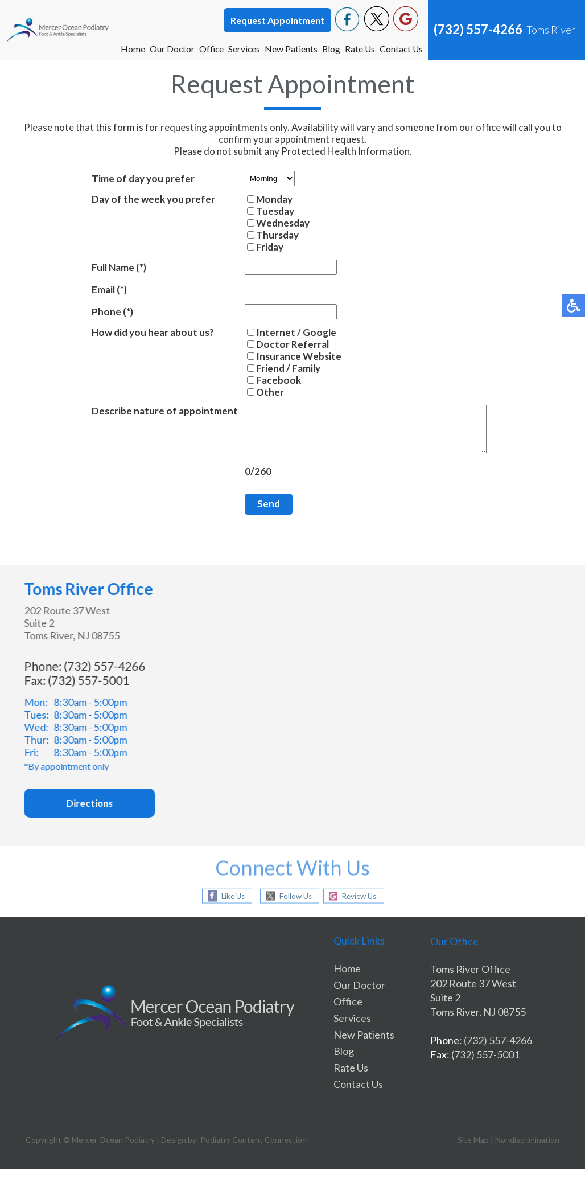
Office (208, 48)
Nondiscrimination (527, 1148)
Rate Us (358, 48)
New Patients (288, 48)
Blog (329, 48)
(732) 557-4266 (478, 29)
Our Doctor (168, 48)
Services (241, 48)
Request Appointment (277, 20)
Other (256, 392)
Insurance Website (284, 356)
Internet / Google (282, 332)
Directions (103, 812)
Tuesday (261, 211)
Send (254, 512)
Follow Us (292, 904)
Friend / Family (274, 368)
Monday (260, 199)
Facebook (264, 380)
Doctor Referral (278, 344)
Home (128, 48)
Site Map (473, 1148)
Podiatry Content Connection (253, 1148)
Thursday (263, 235)
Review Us (362, 904)
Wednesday (268, 223)
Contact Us (400, 48)
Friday (255, 247)
